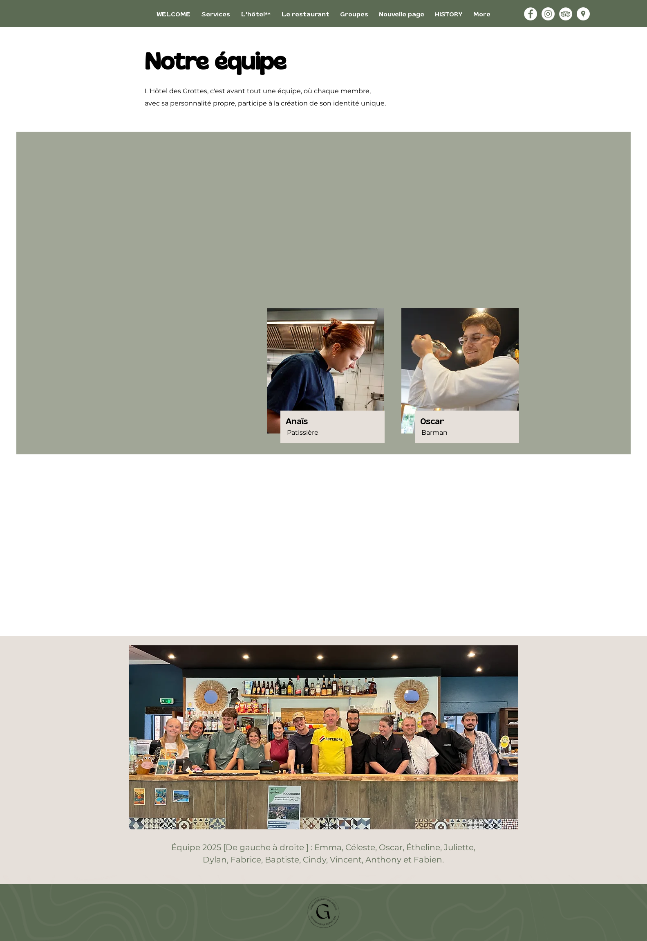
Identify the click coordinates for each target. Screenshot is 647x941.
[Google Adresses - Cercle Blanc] (583, 13)
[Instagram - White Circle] (548, 13)
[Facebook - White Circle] (530, 13)
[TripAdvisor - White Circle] (565, 13)
